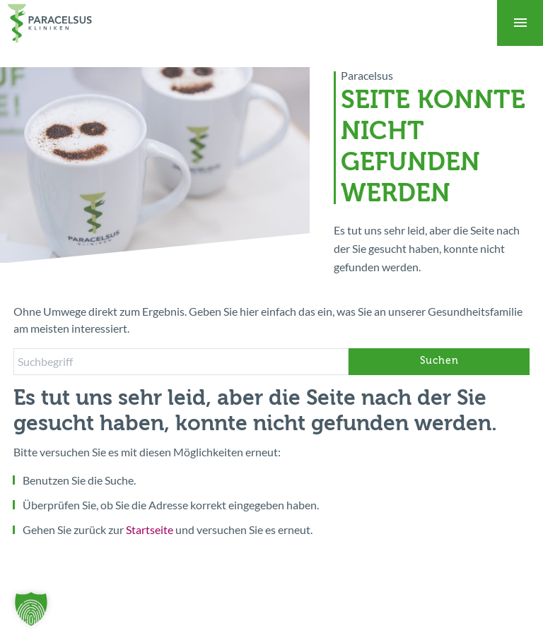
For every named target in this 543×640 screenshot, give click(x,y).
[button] (31, 609)
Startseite (149, 529)
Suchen (439, 361)
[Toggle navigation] (520, 23)
